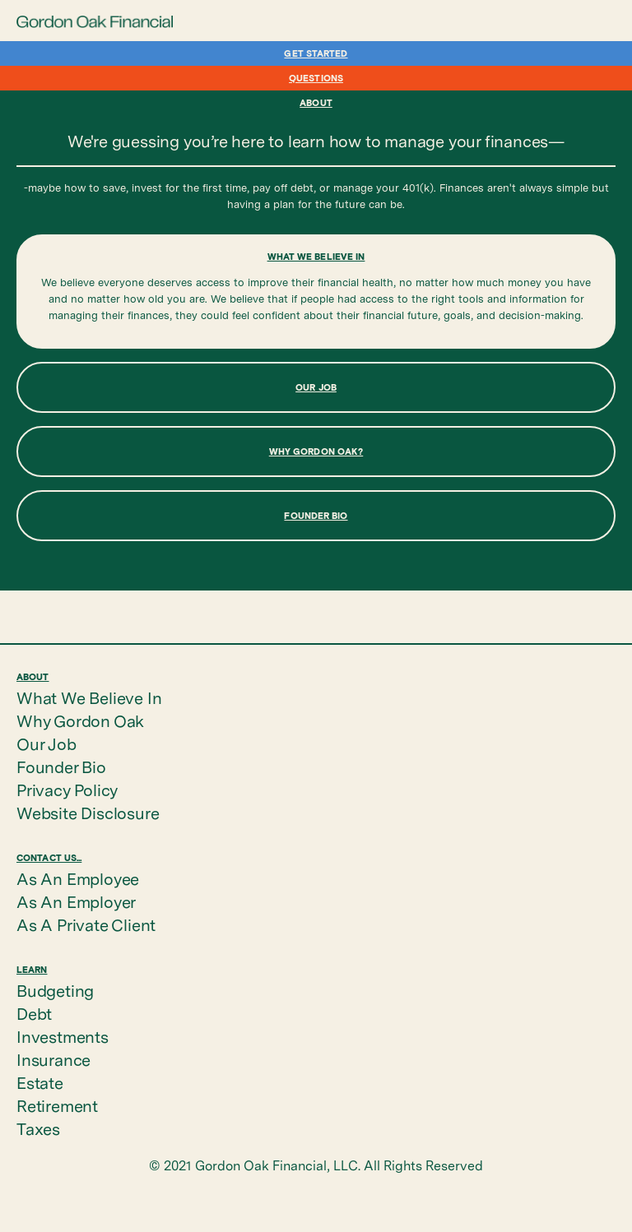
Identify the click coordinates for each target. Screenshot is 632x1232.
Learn (32, 969)
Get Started (315, 53)
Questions (316, 77)
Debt (34, 1014)
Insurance (53, 1060)
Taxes (38, 1129)
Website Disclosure (87, 813)
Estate (39, 1083)
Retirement (57, 1106)
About (316, 102)
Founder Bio (61, 767)
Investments (62, 1037)
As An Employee (77, 879)
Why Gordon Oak (80, 721)
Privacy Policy (67, 790)
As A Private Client (86, 925)
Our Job (46, 744)
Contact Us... (48, 857)
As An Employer (76, 902)
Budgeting (55, 991)
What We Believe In (88, 698)
